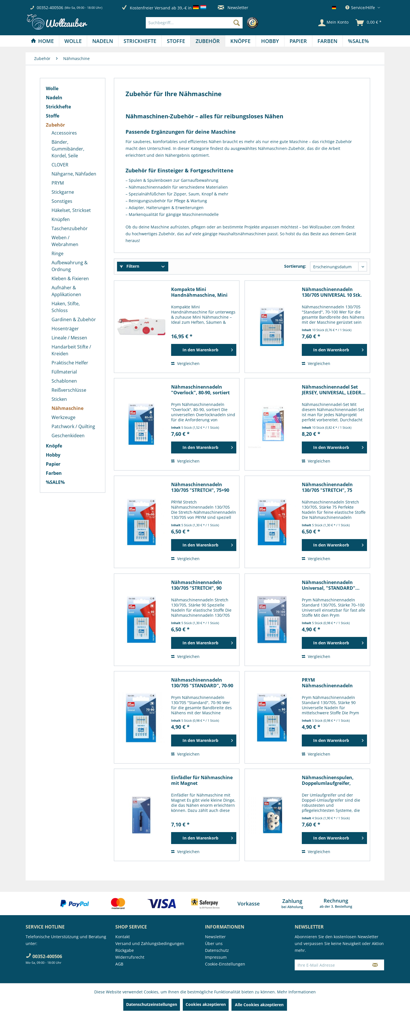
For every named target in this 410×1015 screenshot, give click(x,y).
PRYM (58, 183)
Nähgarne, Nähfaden (74, 174)
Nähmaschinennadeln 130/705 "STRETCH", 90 (196, 585)
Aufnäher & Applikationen (66, 291)
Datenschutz (217, 950)
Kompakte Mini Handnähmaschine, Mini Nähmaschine (199, 292)
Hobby (53, 455)
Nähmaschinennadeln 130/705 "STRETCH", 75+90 (200, 487)
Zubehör (55, 125)
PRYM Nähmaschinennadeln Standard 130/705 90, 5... (329, 682)
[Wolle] (73, 41)
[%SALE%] (358, 41)
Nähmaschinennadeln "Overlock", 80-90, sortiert (200, 389)
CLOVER (60, 165)
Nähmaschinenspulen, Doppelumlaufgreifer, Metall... (328, 780)
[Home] (42, 41)
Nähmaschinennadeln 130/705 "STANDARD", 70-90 (202, 682)
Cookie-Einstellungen (225, 964)
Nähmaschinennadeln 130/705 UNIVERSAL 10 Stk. (332, 292)
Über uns (214, 943)
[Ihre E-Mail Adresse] (330, 965)
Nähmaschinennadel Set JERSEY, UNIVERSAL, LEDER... (334, 389)
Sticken (59, 399)
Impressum (216, 957)
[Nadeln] (102, 41)
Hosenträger (65, 328)
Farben (54, 473)
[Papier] (298, 41)
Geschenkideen (68, 435)
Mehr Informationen (296, 992)
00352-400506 (50, 7)
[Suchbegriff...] (194, 22)
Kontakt (122, 936)
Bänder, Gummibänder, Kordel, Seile (68, 149)
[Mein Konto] (333, 23)
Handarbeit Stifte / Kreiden (71, 350)
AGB (119, 964)
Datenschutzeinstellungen (151, 1004)
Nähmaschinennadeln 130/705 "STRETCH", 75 (327, 487)
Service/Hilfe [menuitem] (360, 7)
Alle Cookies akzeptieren (259, 1004)
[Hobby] (270, 41)
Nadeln (54, 97)
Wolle (52, 88)
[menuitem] (203, 22)
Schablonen (64, 381)
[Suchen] (237, 22)
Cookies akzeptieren (206, 1004)
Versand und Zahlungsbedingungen (149, 943)
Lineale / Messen (69, 338)
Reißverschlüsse (69, 390)
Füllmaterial (64, 372)
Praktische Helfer (70, 363)
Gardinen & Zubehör (74, 319)
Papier (53, 464)
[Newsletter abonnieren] (375, 965)
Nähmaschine (67, 408)
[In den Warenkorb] (203, 350)
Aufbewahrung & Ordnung (70, 266)
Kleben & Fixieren (70, 278)
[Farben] (327, 41)
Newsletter (233, 7)
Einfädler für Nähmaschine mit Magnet (202, 780)
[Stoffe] (176, 41)
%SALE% (55, 482)
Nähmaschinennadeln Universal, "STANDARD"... (331, 585)
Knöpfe (54, 446)
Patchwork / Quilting (73, 426)
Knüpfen (61, 219)
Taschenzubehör (70, 228)
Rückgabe (124, 950)
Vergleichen (185, 363)
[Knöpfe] (240, 41)
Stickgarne (63, 192)
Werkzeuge (63, 417)
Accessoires (64, 133)
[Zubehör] (207, 41)
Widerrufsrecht (129, 957)
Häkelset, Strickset (71, 210)
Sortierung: (295, 266)
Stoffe (52, 116)
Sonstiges (62, 201)
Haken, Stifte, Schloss (66, 306)
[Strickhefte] (139, 41)
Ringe (57, 253)
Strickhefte (58, 107)
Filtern (129, 266)
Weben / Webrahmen (65, 240)
